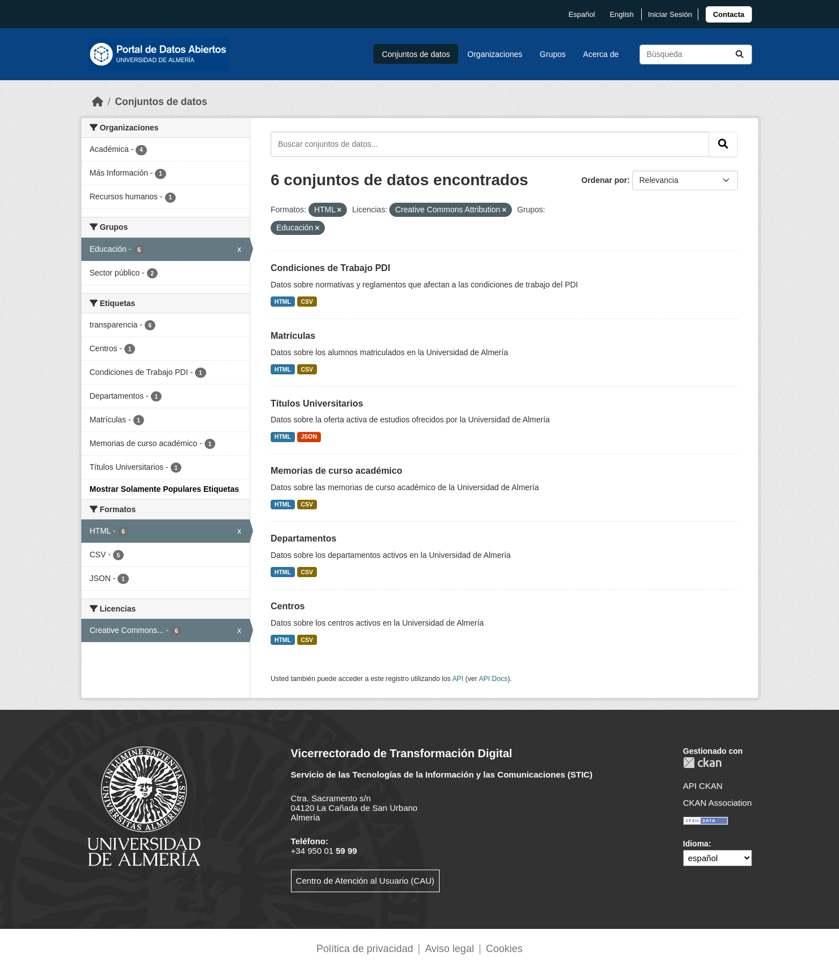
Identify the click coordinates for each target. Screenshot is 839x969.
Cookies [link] (504, 948)
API (457, 679)
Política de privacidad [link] (364, 948)
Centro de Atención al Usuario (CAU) (365, 880)
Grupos (553, 54)
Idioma (695, 843)
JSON (309, 436)
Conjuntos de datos (416, 54)
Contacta (729, 14)
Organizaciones (494, 54)
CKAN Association (717, 803)
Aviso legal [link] (449, 948)
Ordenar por (604, 180)
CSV (307, 301)
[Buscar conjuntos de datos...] (696, 54)
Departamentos (303, 538)
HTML (283, 301)
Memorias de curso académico (336, 470)
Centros (288, 606)
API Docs (493, 679)
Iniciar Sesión (670, 14)
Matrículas (293, 336)
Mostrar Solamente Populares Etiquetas (165, 489)
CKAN (702, 763)
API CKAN (703, 786)
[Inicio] (97, 101)
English (622, 14)
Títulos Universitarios (317, 403)
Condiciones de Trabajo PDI (330, 268)
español (581, 14)
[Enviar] (739, 54)
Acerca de (601, 54)
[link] (729, 14)
